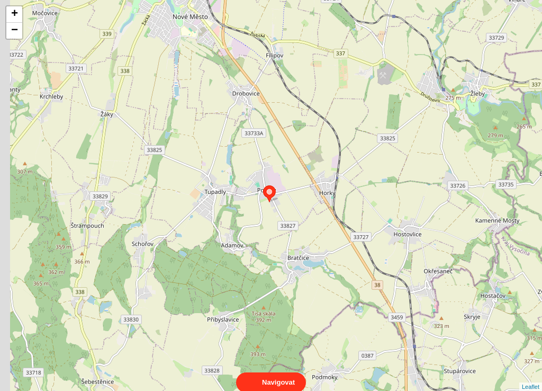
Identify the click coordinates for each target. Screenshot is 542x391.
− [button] (14, 31)
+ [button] (14, 14)
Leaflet (530, 377)
